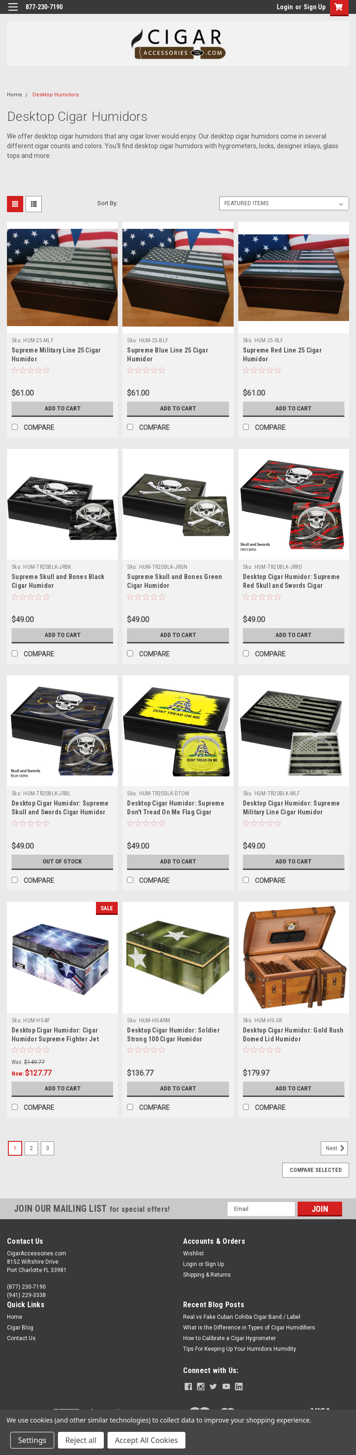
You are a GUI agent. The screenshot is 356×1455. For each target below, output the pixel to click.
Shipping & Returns (207, 1275)
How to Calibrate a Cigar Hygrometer (229, 1338)
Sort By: (107, 203)
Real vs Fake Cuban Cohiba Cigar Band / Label (241, 1317)
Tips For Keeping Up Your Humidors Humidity (239, 1349)
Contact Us (21, 1338)
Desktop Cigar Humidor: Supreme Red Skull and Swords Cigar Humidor (291, 585)
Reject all (80, 1440)
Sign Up (314, 7)
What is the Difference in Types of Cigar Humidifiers (249, 1327)
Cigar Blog (20, 1327)
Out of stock (62, 861)
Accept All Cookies (146, 1440)
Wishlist (193, 1253)
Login (285, 7)
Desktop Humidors (55, 95)
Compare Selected (316, 1170)
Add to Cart (62, 408)
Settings (32, 1440)
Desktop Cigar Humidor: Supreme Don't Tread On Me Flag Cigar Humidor (175, 812)
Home (14, 95)
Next (337, 1148)
